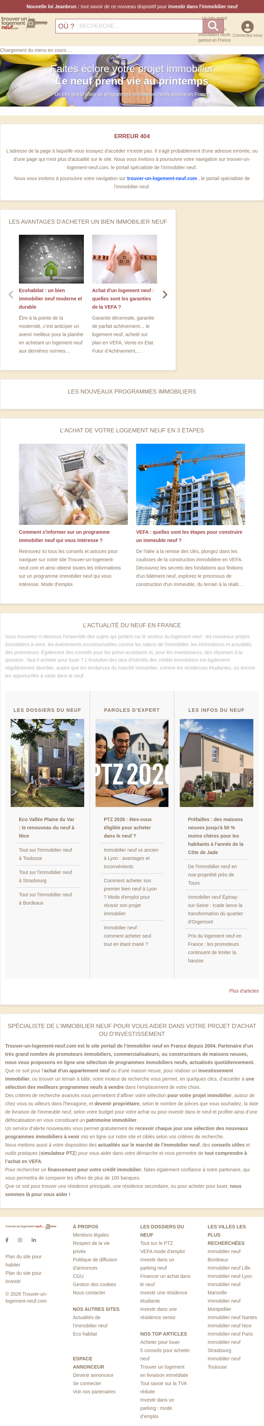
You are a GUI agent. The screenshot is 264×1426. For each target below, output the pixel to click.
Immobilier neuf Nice (230, 1325)
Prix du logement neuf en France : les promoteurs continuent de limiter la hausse (215, 948)
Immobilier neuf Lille (229, 1268)
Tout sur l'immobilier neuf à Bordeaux (45, 899)
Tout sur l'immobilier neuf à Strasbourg (45, 876)
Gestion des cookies (94, 1284)
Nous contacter (89, 1292)
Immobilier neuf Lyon (230, 1276)
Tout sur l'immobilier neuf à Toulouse (45, 854)
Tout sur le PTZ (156, 1243)
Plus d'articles (244, 991)
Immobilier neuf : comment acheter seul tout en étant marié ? (127, 936)
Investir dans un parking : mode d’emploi (157, 1408)
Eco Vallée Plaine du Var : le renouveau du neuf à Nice (46, 828)
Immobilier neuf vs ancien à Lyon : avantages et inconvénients (131, 858)
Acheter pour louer (160, 1342)
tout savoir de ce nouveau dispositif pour (132, 6)
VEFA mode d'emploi (162, 1251)
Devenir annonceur (93, 1375)
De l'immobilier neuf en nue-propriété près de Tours (212, 875)
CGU (78, 1276)
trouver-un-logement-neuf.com (163, 178)
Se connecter (87, 1383)
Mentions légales (91, 1235)
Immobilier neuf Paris (230, 1334)
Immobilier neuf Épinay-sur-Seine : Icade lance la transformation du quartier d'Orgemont (215, 909)
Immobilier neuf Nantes (232, 1317)
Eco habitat (85, 1334)
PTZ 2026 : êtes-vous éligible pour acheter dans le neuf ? (128, 828)
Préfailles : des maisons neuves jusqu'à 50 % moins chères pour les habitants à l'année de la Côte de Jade (215, 836)
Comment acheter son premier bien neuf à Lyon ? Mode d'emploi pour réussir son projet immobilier (130, 897)
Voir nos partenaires (94, 1391)
